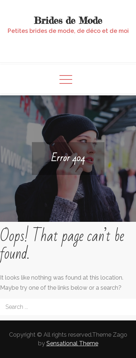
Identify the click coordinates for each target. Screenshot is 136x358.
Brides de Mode (68, 20)
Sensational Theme (72, 343)
